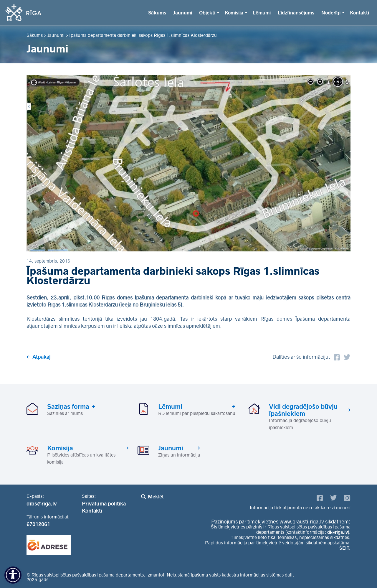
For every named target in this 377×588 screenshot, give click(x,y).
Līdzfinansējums (296, 12)
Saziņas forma (68, 406)
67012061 (38, 524)
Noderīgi (330, 12)
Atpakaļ (41, 357)
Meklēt (156, 496)
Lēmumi (262, 12)
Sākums (157, 12)
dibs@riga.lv (42, 504)
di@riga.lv (337, 532)
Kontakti (359, 12)
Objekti (207, 12)
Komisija (234, 12)
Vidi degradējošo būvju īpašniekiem (303, 410)
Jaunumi (182, 12)
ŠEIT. (344, 548)
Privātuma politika (104, 504)
